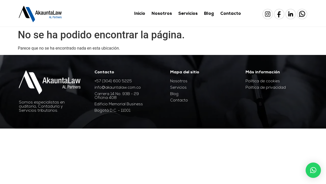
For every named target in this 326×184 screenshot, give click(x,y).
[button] (313, 170)
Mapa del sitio (184, 73)
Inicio (139, 14)
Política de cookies (263, 81)
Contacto (230, 14)
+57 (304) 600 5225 (113, 81)
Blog (209, 14)
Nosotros (162, 14)
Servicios (188, 14)
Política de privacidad (266, 88)
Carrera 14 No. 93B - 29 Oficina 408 (116, 96)
